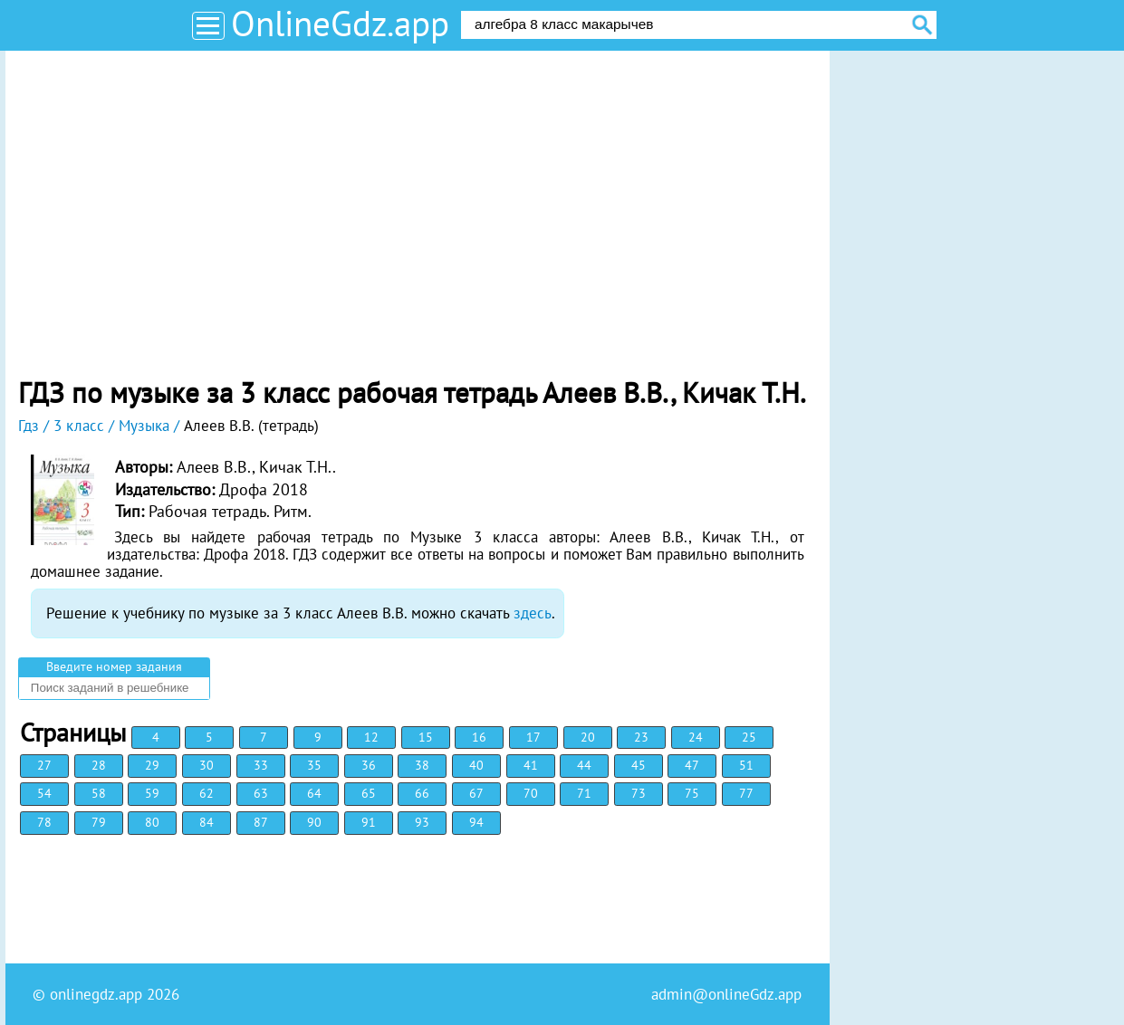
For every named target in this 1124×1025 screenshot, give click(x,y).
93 (422, 822)
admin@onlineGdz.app (726, 994)
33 (261, 765)
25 (749, 737)
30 (206, 765)
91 (368, 822)
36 (368, 765)
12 (371, 737)
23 (641, 737)
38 (422, 765)
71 (584, 793)
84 (206, 822)
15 (425, 737)
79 (98, 822)
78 (44, 822)
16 (479, 737)
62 (206, 793)
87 (261, 822)
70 (531, 793)
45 (638, 765)
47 (692, 765)
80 (152, 822)
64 (314, 793)
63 (261, 793)
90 (314, 822)
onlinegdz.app (96, 994)
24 (695, 737)
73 (638, 793)
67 (476, 793)
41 (531, 765)
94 (476, 822)
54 (44, 793)
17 (533, 737)
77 (746, 793)
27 (44, 765)
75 (692, 793)
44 (584, 765)
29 (152, 765)
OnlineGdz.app (340, 23)
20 (588, 737)
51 (746, 765)
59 (152, 793)
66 (422, 793)
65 (368, 793)
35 (314, 765)
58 (98, 793)
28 (98, 765)
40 (476, 765)
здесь (533, 613)
